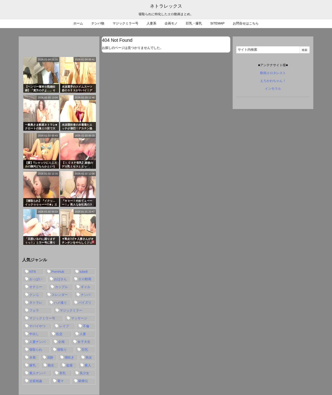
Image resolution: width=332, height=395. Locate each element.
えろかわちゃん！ (273, 81)
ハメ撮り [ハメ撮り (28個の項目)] (60, 302)
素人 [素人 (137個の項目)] (88, 365)
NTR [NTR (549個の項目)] (32, 271)
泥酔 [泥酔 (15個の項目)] (50, 357)
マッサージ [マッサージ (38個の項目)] (79, 318)
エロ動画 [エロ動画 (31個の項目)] (84, 279)
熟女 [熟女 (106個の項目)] (89, 357)
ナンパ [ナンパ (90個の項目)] (85, 295)
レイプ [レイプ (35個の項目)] (64, 326)
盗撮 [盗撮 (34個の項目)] (69, 365)
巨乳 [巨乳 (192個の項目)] (85, 349)
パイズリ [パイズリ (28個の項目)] (84, 302)
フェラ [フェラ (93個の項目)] (34, 310)
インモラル (273, 88)
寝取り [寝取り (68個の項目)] (62, 349)
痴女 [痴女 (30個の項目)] (51, 365)
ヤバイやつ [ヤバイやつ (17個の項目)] (37, 326)
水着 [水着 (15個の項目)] (32, 357)
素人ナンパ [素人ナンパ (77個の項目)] (37, 373)
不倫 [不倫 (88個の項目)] (86, 326)
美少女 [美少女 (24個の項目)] (84, 373)
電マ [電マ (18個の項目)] (60, 381)
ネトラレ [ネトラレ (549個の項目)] (35, 302)
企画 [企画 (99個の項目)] (61, 342)
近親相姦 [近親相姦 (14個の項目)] (35, 381)
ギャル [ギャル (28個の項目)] (85, 287)
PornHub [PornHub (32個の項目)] (57, 271)
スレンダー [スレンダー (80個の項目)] (60, 295)
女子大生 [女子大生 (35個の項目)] (83, 342)
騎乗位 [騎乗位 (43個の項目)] (83, 381)
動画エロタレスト (273, 73)
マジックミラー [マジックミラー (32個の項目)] (71, 310)
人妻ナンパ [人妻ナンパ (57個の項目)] (37, 342)
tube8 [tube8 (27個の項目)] (84, 271)
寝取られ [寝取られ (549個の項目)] (35, 349)
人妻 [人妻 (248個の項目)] (83, 334)
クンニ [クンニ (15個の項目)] (34, 295)
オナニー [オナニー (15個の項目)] (35, 287)
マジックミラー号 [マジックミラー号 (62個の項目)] (42, 318)
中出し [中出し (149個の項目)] (34, 334)
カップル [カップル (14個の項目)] (61, 287)
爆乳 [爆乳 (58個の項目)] (32, 365)
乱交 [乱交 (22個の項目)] (59, 334)
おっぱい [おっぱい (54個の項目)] (35, 279)
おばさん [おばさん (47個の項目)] (60, 279)
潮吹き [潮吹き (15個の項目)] (69, 357)
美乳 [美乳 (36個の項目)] (62, 373)
